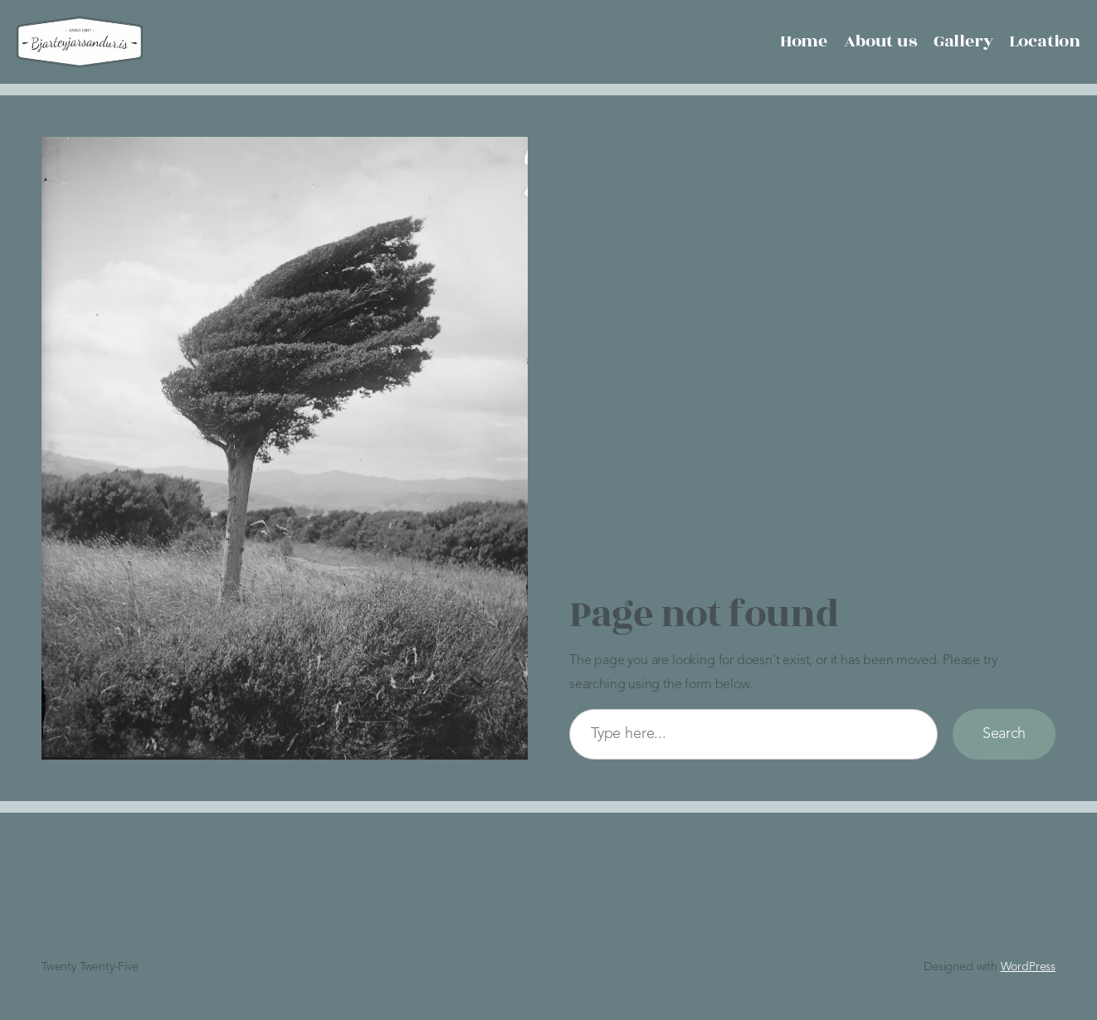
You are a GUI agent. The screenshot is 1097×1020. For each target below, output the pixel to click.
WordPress (1028, 967)
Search (1004, 733)
